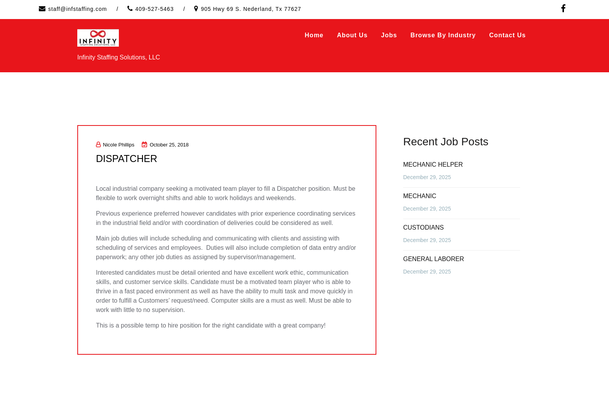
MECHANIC (419, 196)
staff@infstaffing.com (77, 9)
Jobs (389, 35)
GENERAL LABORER (433, 259)
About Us (352, 35)
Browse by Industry (443, 35)
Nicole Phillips (115, 145)
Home (314, 35)
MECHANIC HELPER (433, 164)
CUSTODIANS (423, 227)
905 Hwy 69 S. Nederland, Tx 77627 (251, 9)
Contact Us (507, 35)
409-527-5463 (154, 9)
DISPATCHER (128, 158)
